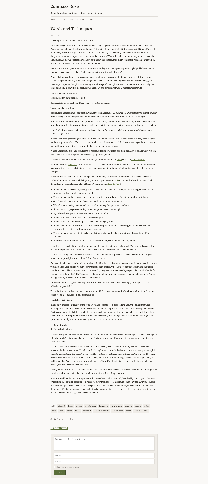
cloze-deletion (113, 184)
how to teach (90, 406)
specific (79, 406)
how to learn (118, 411)
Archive (62, 19)
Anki (116, 180)
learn (70, 406)
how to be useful (141, 411)
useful (128, 411)
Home (53, 19)
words (69, 411)
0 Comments (59, 428)
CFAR (119, 159)
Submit (60, 473)
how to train (117, 406)
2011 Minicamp (138, 159)
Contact (92, 19)
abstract (61, 406)
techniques (103, 406)
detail (146, 406)
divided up (73, 164)
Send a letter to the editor (62, 419)
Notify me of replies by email (67, 467)
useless (138, 406)
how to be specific (102, 411)
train (54, 411)
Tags (71, 19)
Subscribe (80, 19)
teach (77, 411)
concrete (128, 406)
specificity (87, 411)
